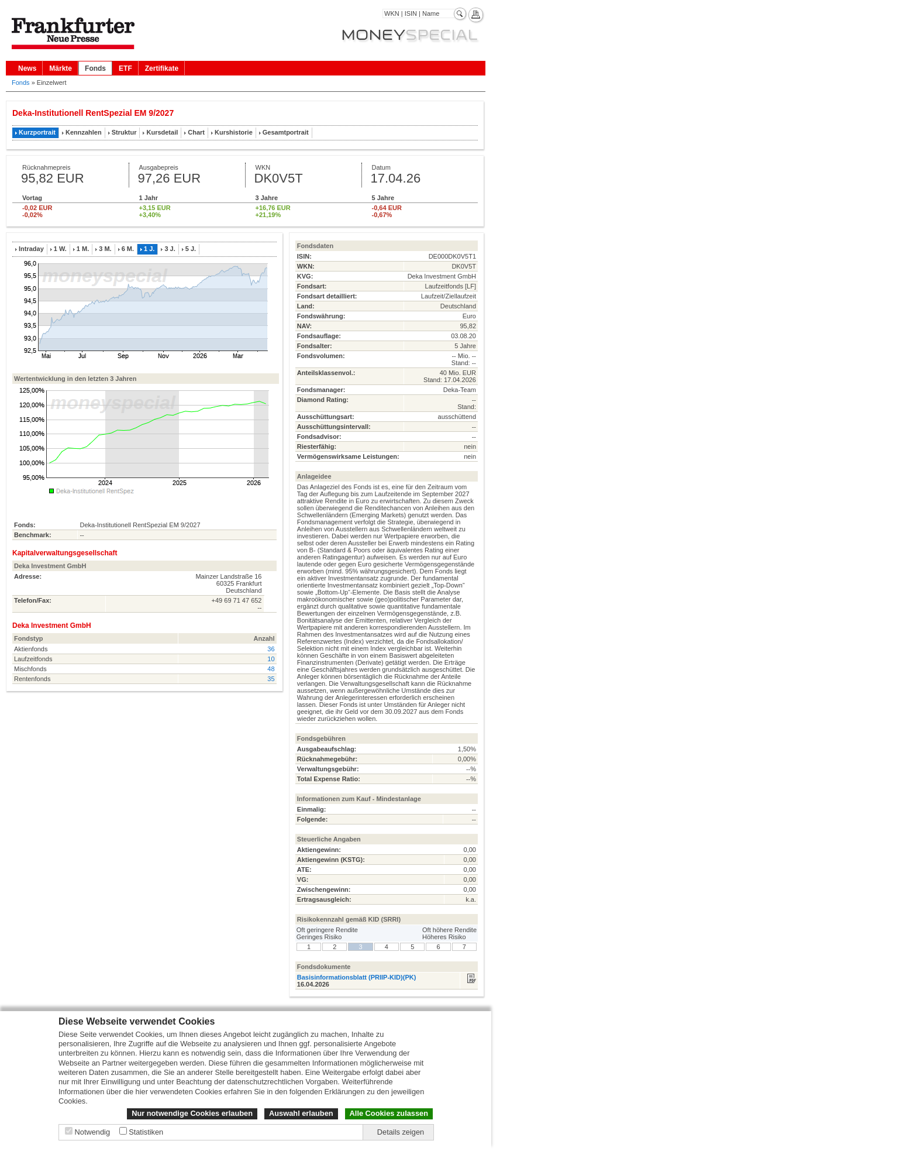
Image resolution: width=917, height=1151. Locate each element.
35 (270, 678)
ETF (125, 68)
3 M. (105, 248)
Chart (196, 132)
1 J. (149, 248)
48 (270, 668)
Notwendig (92, 1132)
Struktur (124, 132)
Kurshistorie (234, 132)
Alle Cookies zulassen (389, 1113)
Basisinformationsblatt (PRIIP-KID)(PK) (356, 977)
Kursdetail (162, 132)
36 (270, 648)
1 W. (60, 248)
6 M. (128, 248)
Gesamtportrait (286, 132)
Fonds (95, 68)
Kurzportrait (37, 132)
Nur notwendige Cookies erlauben (192, 1113)
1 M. (83, 248)
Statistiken (146, 1132)
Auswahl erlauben (301, 1113)
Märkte (60, 68)
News (27, 68)
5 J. (190, 248)
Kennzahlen (84, 132)
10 (270, 658)
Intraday (31, 248)
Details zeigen (400, 1132)
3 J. (169, 248)
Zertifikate (161, 68)
